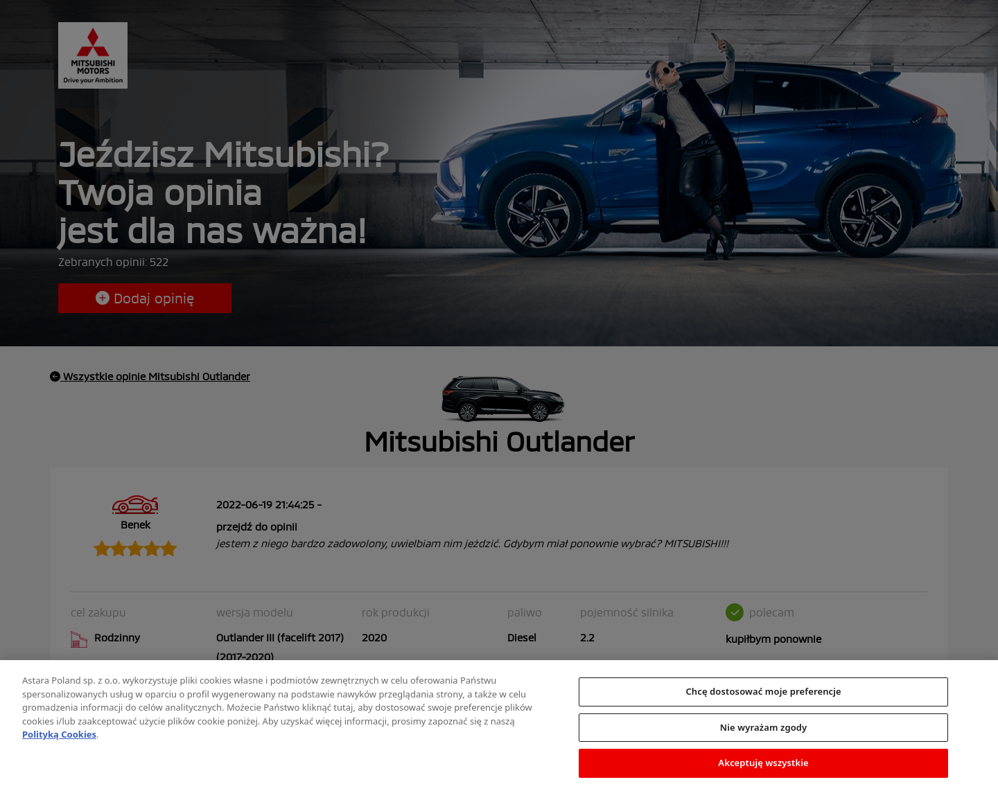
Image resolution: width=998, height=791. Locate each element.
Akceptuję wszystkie (763, 766)
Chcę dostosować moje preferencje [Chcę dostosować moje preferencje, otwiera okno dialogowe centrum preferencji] (763, 694)
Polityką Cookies (59, 737)
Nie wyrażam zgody (763, 730)
